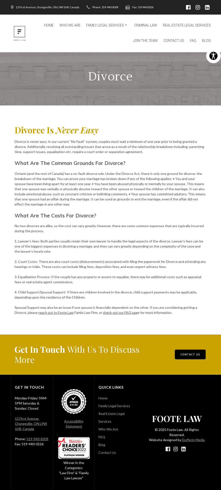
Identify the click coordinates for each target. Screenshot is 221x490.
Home (49, 25)
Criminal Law (145, 25)
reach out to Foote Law (56, 312)
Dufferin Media (193, 440)
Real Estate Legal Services (187, 25)
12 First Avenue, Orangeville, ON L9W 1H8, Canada (31, 423)
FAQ (193, 41)
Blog (206, 41)
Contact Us (173, 41)
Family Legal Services (105, 25)
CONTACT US (190, 354)
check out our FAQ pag (120, 312)
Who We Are (70, 25)
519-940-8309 (37, 439)
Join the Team (145, 41)
